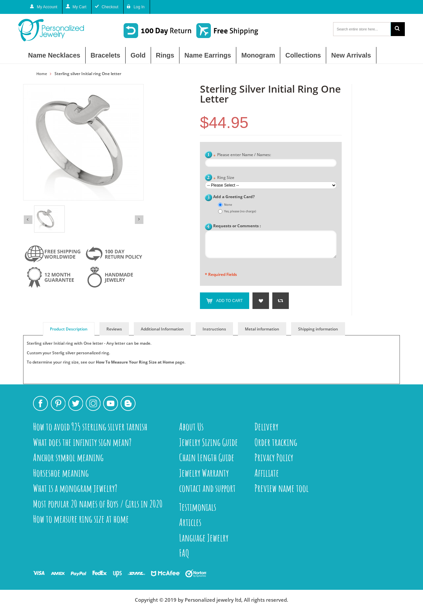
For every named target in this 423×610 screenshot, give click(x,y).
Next (139, 219)
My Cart (79, 7)
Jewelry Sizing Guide (208, 442)
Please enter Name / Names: (242, 155)
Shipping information (318, 329)
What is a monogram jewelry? (75, 488)
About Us (191, 426)
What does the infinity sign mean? (82, 442)
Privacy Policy (273, 457)
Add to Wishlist (260, 300)
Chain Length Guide (206, 457)
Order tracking (275, 442)
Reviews (114, 329)
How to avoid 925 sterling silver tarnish (90, 426)
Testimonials (197, 507)
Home (41, 73)
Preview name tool (281, 488)
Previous (28, 219)
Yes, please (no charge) (240, 211)
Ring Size (223, 178)
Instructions (214, 329)
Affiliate (266, 473)
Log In (139, 7)
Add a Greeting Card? (234, 196)
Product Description (69, 329)
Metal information (262, 329)
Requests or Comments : (237, 226)
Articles (190, 522)
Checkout (109, 7)
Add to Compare (280, 300)
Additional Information (162, 329)
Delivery (266, 426)
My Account (47, 7)
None (228, 204)
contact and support (207, 488)
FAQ (184, 553)
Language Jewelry (203, 538)
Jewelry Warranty (204, 473)
